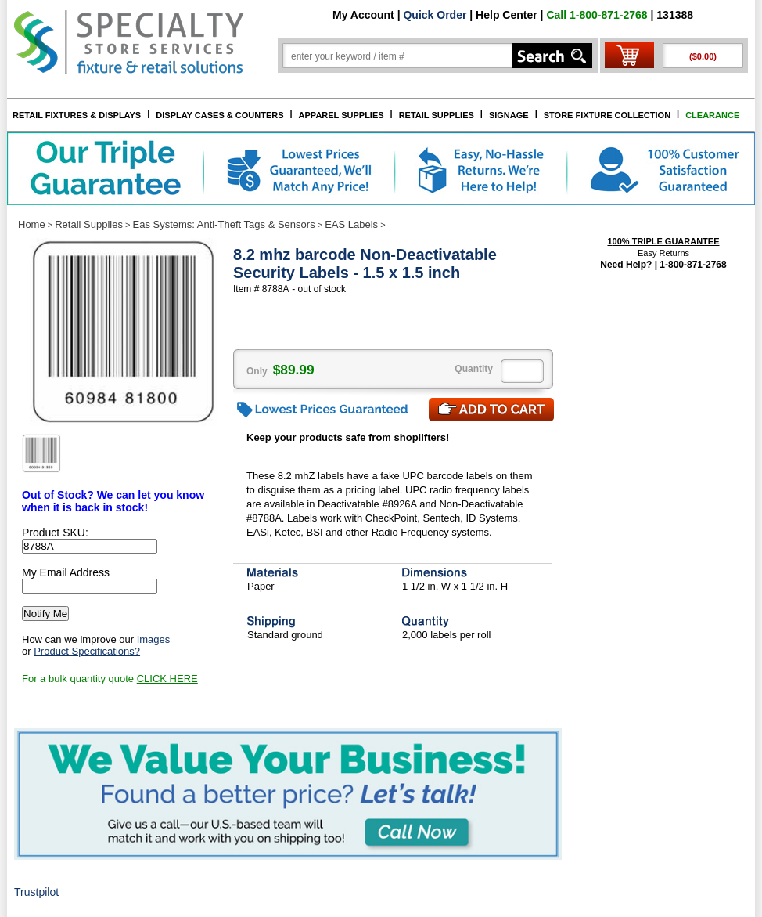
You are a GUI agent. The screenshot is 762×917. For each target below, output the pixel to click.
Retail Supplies (89, 224)
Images (154, 639)
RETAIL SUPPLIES (436, 115)
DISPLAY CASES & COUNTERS (219, 115)
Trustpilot (36, 892)
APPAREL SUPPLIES (341, 115)
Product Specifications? (87, 651)
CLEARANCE (712, 115)
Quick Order (434, 15)
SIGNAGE (509, 115)
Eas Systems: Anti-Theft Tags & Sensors (224, 224)
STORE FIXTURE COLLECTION (607, 115)
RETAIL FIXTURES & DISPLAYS (77, 115)
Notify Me (45, 613)
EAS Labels (351, 224)
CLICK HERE (167, 678)
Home (31, 224)
